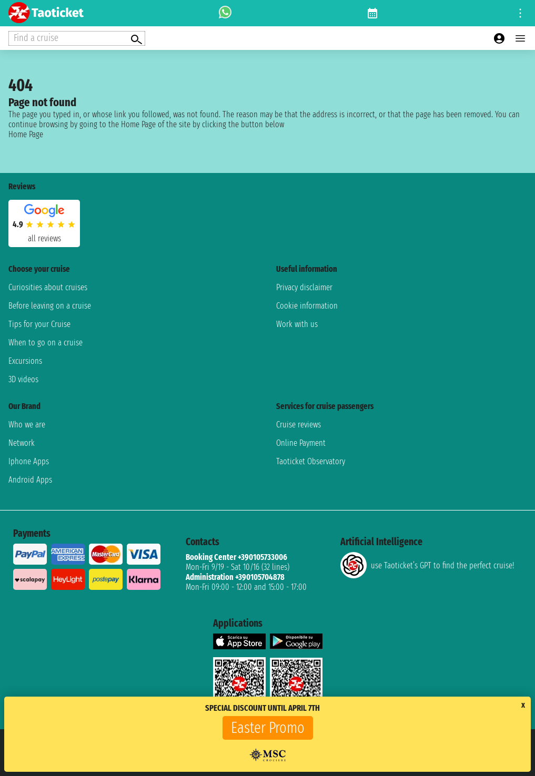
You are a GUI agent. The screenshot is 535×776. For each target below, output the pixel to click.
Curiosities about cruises (47, 287)
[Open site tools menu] (520, 13)
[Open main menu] (520, 38)
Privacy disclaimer (304, 287)
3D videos (23, 379)
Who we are (26, 425)
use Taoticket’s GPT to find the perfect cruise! (427, 565)
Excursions (25, 361)
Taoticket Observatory (310, 461)
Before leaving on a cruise (49, 306)
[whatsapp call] (225, 13)
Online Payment (301, 443)
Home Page (25, 134)
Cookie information (307, 306)
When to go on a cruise (45, 343)
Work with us (297, 324)
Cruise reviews (298, 425)
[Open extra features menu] (76, 38)
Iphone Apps (28, 461)
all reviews (44, 238)
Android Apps (30, 480)
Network (21, 443)
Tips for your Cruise (39, 324)
